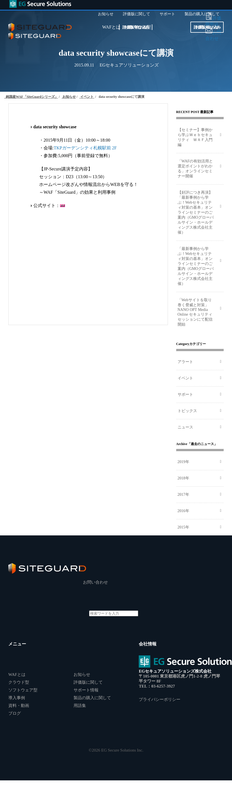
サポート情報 (86, 690)
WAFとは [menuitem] (111, 27)
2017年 (183, 494)
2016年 (183, 511)
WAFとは (17, 674)
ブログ (14, 713)
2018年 (183, 478)
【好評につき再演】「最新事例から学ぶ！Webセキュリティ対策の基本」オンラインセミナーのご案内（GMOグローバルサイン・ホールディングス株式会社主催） (196, 212)
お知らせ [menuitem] (106, 14)
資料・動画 (18, 705)
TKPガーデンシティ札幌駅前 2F (85, 147)
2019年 (183, 462)
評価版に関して (88, 682)
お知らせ (82, 674)
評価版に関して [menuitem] (136, 14)
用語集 (80, 705)
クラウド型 (18, 682)
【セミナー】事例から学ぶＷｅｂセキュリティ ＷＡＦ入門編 (195, 137)
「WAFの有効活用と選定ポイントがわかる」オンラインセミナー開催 (195, 168)
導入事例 (16, 698)
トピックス (187, 411)
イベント (185, 378)
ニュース (185, 427)
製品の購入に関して (92, 698)
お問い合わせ (135, 27)
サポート (185, 394)
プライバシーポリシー (159, 699)
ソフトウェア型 (22, 690)
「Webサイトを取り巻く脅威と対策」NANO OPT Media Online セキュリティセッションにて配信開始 (195, 312)
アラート (185, 362)
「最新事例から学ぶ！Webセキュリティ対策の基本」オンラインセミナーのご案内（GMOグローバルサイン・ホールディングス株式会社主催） (196, 266)
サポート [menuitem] (167, 14)
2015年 (183, 527)
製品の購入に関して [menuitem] (202, 14)
